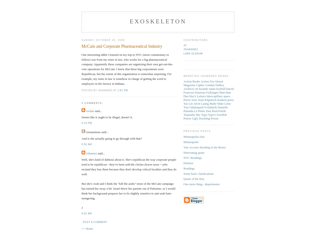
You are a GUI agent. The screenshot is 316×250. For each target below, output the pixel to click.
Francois (188, 92)
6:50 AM (87, 144)
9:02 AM (87, 213)
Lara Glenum (193, 53)
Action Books (191, 81)
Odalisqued (196, 107)
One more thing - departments (201, 184)
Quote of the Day (193, 179)
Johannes (91, 153)
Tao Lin (188, 103)
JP (185, 45)
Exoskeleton (158, 21)
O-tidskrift (210, 107)
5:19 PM (87, 123)
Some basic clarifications (198, 173)
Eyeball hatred (225, 89)
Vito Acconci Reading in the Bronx (204, 147)
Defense (188, 163)
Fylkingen (212, 92)
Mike (220, 103)
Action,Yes (207, 81)
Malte (213, 103)
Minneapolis (191, 142)
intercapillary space (218, 96)
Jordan (90, 111)
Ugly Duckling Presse (205, 118)
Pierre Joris (190, 100)
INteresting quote (194, 152)
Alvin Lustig (201, 103)
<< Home (87, 228)
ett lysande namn (205, 89)
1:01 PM (122, 90)
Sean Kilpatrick (207, 100)
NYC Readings (192, 157)
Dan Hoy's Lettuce (194, 96)
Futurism (200, 92)
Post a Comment (95, 222)
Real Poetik (219, 111)
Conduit (210, 85)
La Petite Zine (202, 111)
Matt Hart (225, 92)
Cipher (200, 85)
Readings (189, 168)
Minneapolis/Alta (194, 136)
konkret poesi (226, 100)
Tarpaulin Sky (191, 114)
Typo (204, 114)
